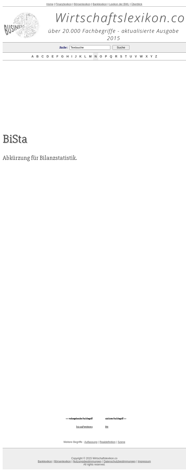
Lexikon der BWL (119, 4)
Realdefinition (107, 442)
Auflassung (90, 442)
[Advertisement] (94, 93)
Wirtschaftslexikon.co (120, 17)
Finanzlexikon (64, 4)
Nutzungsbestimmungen (87, 461)
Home (49, 4)
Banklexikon (100, 4)
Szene (121, 442)
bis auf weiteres (84, 427)
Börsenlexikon (82, 4)
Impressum (144, 461)
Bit (106, 427)
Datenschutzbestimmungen (120, 461)
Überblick (136, 4)
